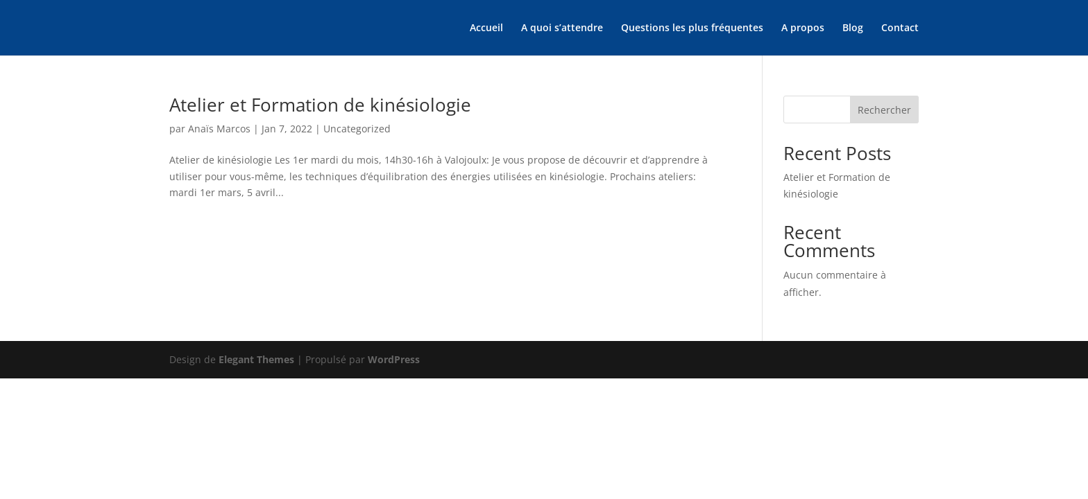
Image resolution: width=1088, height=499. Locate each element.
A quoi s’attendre (562, 28)
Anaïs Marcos (219, 128)
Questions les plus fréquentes (692, 28)
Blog (852, 28)
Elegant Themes (256, 359)
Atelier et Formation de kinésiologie (320, 104)
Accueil (486, 28)
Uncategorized (357, 128)
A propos (802, 28)
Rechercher (884, 109)
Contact (900, 28)
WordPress (394, 359)
